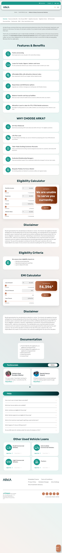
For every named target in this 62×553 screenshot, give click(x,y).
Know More (17, 473)
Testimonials (14, 41)
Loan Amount (9, 303)
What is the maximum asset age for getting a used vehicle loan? (31, 440)
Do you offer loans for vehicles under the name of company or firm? (31, 450)
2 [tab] (32, 407)
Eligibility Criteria (43, 39)
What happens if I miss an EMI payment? (31, 445)
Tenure (7, 224)
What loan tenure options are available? (31, 425)
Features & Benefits (13, 39)
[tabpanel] (31, 371)
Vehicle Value (9, 232)
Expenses (8, 216)
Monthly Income (9, 208)
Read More (8, 402)
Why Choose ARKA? (23, 39)
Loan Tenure (8, 319)
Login (57, 3)
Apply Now (8, 473)
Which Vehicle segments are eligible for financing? (31, 435)
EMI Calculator (51, 39)
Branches (42, 3)
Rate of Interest (9, 311)
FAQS (19, 41)
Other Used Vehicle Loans (27, 41)
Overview (5, 39)
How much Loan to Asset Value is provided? (31, 420)
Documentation (6, 41)
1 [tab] (29, 407)
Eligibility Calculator (33, 39)
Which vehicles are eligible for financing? (31, 430)
